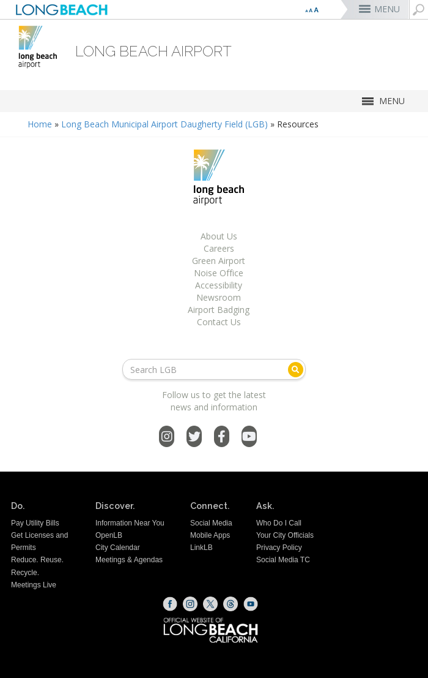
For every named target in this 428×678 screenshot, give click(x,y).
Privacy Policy (279, 547)
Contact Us (219, 322)
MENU (387, 9)
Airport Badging (218, 309)
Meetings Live (33, 585)
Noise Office (218, 273)
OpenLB (108, 535)
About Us (219, 236)
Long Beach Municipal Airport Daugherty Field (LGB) (164, 124)
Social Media (211, 523)
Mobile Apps (210, 535)
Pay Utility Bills (35, 523)
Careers (219, 248)
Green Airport (218, 260)
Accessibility (218, 285)
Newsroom (218, 297)
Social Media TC (283, 560)
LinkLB (201, 547)
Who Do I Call (278, 523)
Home (40, 124)
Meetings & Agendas (129, 560)
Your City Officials (285, 535)
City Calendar (117, 547)
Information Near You (129, 523)
